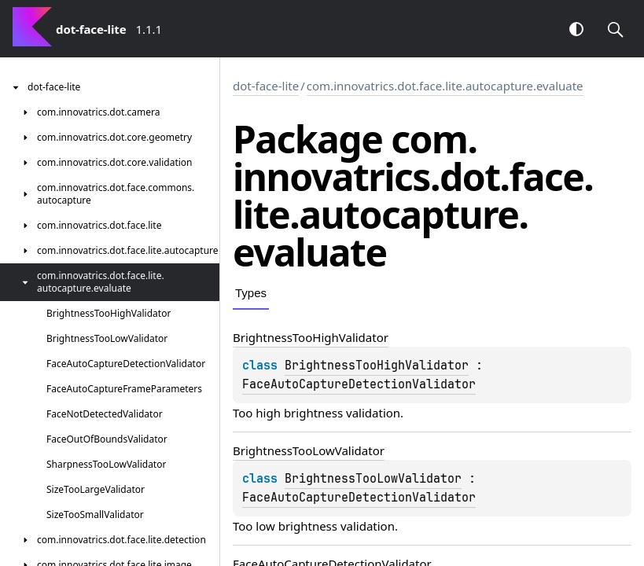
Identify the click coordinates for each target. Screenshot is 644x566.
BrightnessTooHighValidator (377, 365)
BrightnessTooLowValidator (373, 479)
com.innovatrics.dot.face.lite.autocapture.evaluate (445, 86)
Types (251, 293)
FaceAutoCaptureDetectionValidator (359, 384)
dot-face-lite (266, 86)
